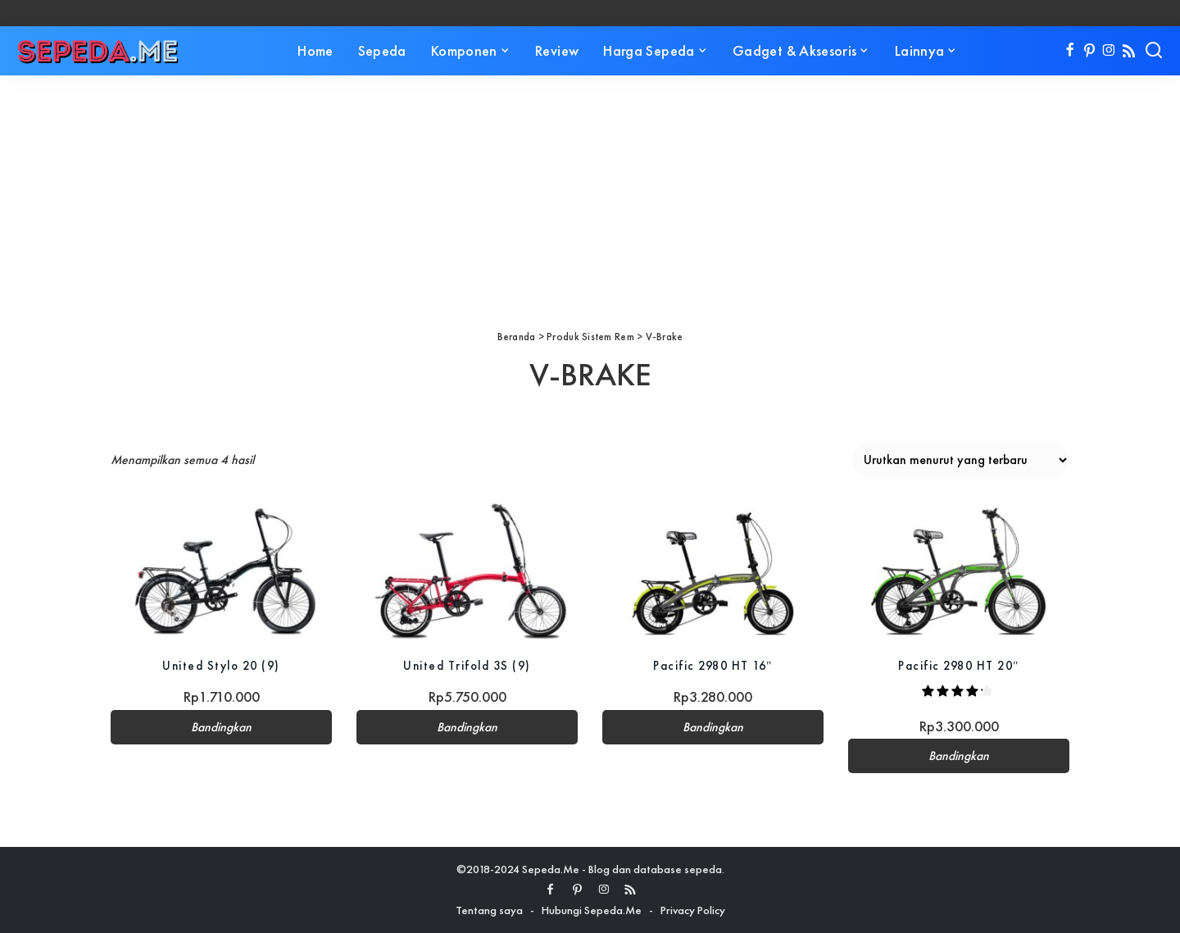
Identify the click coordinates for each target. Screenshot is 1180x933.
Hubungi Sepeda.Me (592, 910)
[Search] (1154, 50)
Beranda (516, 337)
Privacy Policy (692, 910)
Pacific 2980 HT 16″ (713, 665)
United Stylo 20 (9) (222, 665)
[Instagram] (1109, 50)
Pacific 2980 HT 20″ (959, 665)
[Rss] (1129, 50)
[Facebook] (1070, 50)
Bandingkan (221, 727)
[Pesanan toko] (960, 460)
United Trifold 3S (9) (467, 665)
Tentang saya (489, 910)
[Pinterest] (1089, 50)
